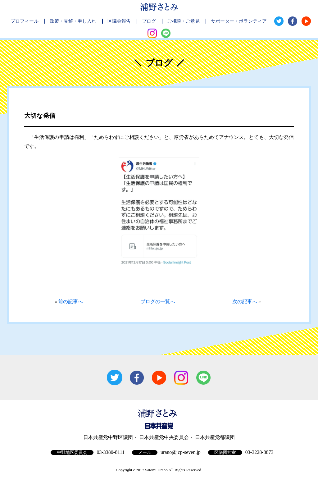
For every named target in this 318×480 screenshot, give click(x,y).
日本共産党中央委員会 (164, 437)
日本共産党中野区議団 (108, 437)
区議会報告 (119, 21)
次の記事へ (244, 301)
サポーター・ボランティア (239, 21)
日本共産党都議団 (215, 437)
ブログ (149, 21)
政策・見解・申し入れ (73, 21)
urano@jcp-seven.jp (181, 452)
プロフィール (25, 21)
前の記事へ (70, 301)
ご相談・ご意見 (183, 21)
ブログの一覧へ (157, 301)
